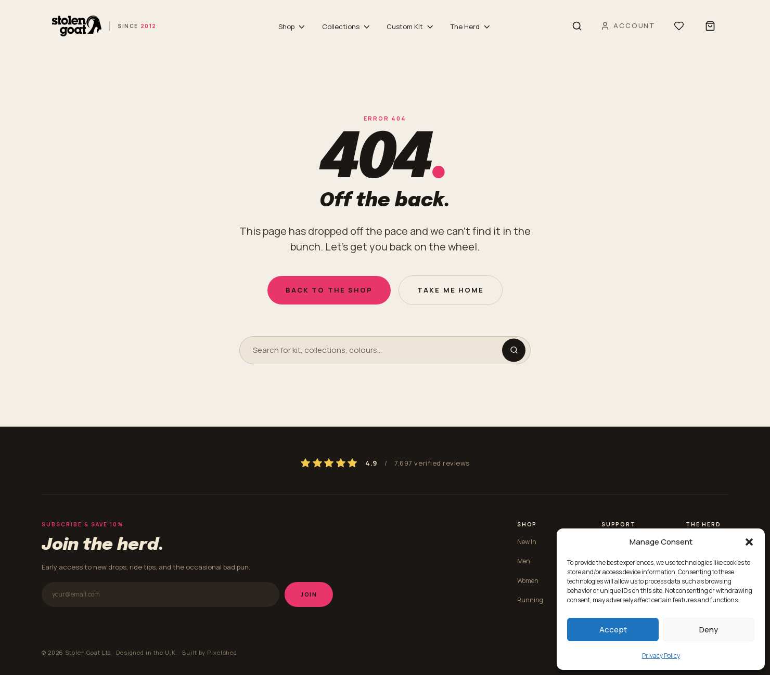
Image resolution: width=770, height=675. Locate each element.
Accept (613, 629)
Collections (346, 27)
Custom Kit (411, 27)
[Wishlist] (679, 26)
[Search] (577, 26)
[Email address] (160, 594)
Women (527, 580)
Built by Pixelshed (209, 652)
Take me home (450, 290)
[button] (749, 542)
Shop (292, 27)
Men (523, 561)
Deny (708, 629)
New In (526, 541)
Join (308, 594)
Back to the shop (329, 290)
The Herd (471, 27)
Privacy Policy (661, 655)
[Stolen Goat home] (104, 26)
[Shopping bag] (710, 26)
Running (530, 599)
